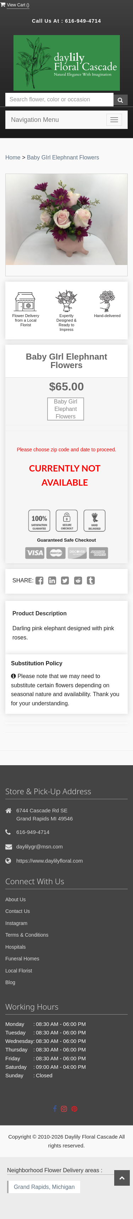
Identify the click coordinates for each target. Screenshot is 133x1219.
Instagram (16, 923)
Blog (10, 982)
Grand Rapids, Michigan (44, 1187)
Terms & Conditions (26, 935)
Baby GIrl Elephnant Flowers (63, 157)
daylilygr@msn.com (39, 846)
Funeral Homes (22, 958)
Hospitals (15, 947)
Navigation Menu (35, 119)
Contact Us (17, 911)
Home (13, 157)
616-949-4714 (83, 21)
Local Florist (18, 970)
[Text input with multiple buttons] (59, 100)
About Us (15, 899)
